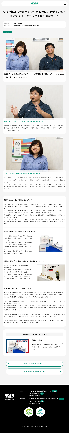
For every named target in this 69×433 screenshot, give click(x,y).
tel (42, 393)
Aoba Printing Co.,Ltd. (33, 426)
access (55, 391)
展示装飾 (7, 32)
